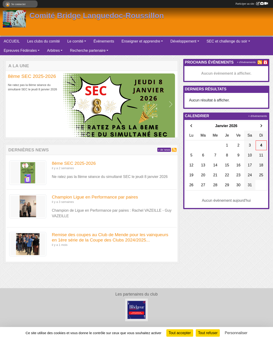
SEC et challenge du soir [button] (227, 41)
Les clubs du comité (43, 41)
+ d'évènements (246, 62)
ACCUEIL (12, 41)
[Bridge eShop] (136, 310)
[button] (12, 104)
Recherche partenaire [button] (87, 50)
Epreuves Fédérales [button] (20, 50)
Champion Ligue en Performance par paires (95, 197)
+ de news (164, 149)
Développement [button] (183, 41)
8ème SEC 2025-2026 (32, 76)
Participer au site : (252, 3)
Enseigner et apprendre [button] (140, 41)
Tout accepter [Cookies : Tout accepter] (180, 333)
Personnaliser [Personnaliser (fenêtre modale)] (236, 333)
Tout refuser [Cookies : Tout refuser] (207, 333)
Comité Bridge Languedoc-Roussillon (96, 16)
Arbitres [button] (53, 50)
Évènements (103, 41)
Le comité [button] (75, 41)
